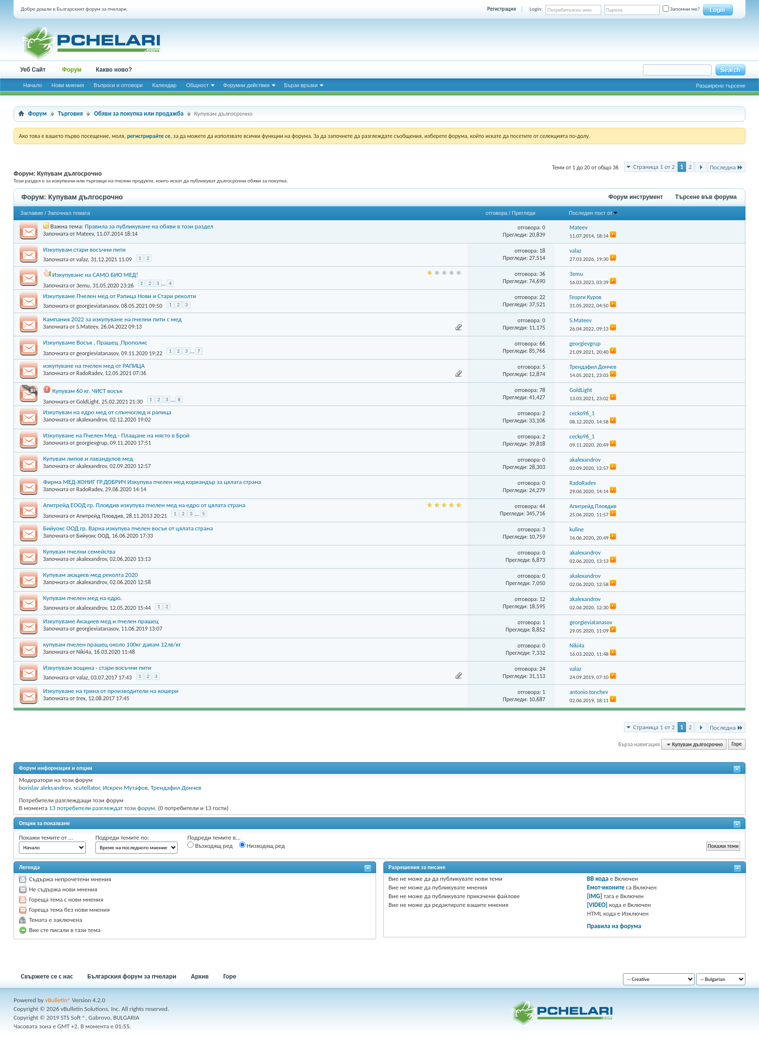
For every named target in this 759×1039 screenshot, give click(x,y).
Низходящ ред (262, 845)
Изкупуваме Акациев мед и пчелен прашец (101, 621)
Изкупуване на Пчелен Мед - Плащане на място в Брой (116, 435)
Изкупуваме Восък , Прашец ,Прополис (95, 342)
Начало (32, 85)
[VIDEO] (597, 904)
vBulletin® (58, 1000)
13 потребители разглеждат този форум (102, 808)
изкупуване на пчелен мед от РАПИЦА (94, 365)
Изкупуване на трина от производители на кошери (110, 690)
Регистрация (501, 9)
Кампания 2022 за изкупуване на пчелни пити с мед (112, 319)
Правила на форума (614, 926)
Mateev (84, 233)
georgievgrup (91, 442)
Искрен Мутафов (125, 787)
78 (542, 390)
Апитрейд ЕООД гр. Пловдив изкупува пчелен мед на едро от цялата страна (144, 505)
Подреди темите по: (122, 837)
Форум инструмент (635, 197)
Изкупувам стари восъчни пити (84, 249)
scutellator (87, 787)
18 (542, 250)
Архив (200, 976)
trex (80, 698)
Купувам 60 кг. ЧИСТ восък (87, 390)
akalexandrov (91, 419)
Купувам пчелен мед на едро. (82, 598)
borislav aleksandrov (45, 787)
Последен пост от (593, 213)
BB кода (597, 878)
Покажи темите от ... (46, 837)
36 (542, 274)
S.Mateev (87, 326)
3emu (83, 285)
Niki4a (83, 651)
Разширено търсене (720, 86)
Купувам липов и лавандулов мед (88, 458)
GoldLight (87, 401)
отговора (496, 213)
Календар (164, 85)
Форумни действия (246, 85)
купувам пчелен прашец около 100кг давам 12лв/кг (112, 644)
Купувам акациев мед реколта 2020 (90, 574)
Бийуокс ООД (92, 535)
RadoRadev (89, 373)
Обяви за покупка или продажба (138, 113)
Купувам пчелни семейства (79, 551)
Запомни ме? (681, 9)
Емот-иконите (605, 887)
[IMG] (594, 896)
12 (542, 599)
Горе (736, 744)
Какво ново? (114, 69)
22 (542, 297)
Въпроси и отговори (117, 85)
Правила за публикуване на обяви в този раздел (149, 226)
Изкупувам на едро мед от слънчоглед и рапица (107, 412)
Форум (71, 69)
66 (542, 343)
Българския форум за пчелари (132, 976)
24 (542, 668)
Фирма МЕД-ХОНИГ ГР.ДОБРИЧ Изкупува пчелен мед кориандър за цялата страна (152, 481)
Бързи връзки (301, 85)
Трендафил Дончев (176, 787)
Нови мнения (67, 85)
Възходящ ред (210, 845)
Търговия (70, 113)
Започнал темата (68, 213)
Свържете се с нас (47, 976)
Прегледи (523, 213)
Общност (197, 85)
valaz (82, 259)
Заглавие (31, 213)
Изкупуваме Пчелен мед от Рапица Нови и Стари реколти (119, 296)
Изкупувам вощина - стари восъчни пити (97, 667)
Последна (726, 167)
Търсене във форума (706, 197)
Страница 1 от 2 (654, 166)
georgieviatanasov (97, 305)
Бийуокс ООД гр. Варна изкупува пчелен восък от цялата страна (128, 528)
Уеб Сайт (33, 69)
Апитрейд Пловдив (99, 515)
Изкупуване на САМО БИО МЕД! (95, 274)
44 (542, 506)
